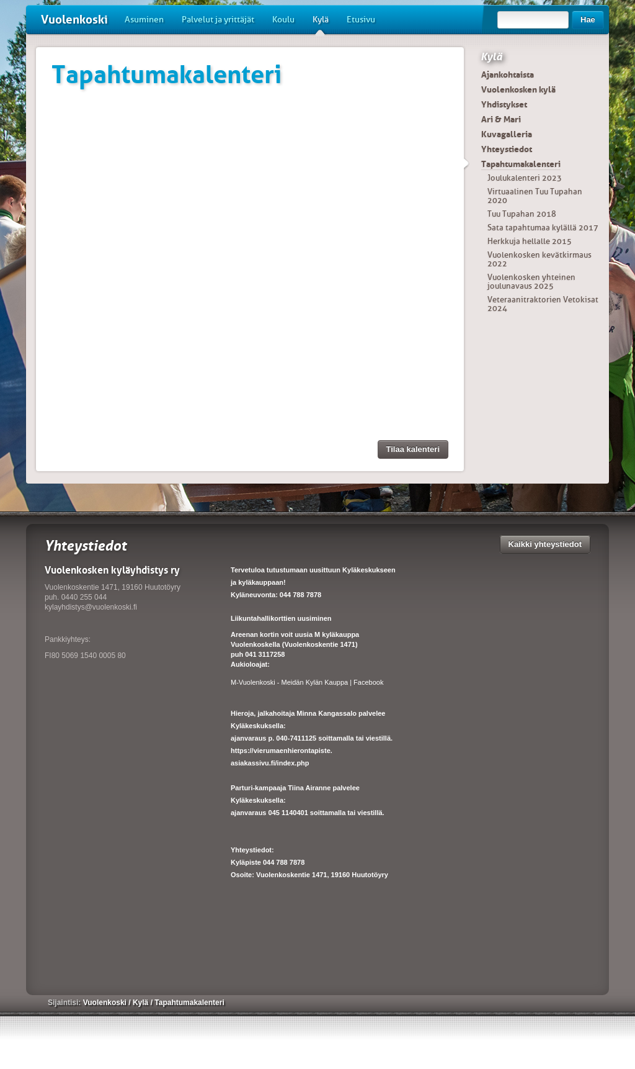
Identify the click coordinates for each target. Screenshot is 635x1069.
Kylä (321, 24)
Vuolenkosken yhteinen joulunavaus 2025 (531, 281)
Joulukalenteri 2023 (524, 178)
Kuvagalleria (506, 134)
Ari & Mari (501, 119)
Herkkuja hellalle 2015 (529, 241)
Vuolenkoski (74, 19)
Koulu (283, 19)
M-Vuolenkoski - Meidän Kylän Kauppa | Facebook (307, 682)
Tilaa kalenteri (413, 449)
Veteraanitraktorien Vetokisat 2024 (542, 303)
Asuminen (144, 19)
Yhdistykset (504, 104)
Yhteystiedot (506, 149)
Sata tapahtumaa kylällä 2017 (542, 227)
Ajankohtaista (507, 74)
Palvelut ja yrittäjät (218, 19)
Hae (587, 19)
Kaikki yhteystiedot (545, 544)
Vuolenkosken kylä (518, 89)
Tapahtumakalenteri (521, 163)
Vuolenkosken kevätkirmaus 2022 (539, 259)
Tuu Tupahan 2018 (521, 214)
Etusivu (361, 19)
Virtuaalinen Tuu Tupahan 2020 (534, 195)
